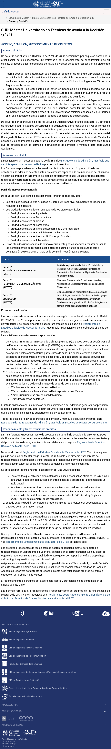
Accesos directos (12, 725)
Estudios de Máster (19, 18)
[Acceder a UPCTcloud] (106, 613)
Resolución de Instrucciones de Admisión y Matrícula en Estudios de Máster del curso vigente (54, 422)
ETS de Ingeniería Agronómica (23, 631)
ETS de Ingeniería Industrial (21, 639)
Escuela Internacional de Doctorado (25, 696)
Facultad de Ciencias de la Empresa (25, 664)
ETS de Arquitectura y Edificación (24, 680)
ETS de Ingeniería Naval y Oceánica (25, 648)
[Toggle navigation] (2, 4)
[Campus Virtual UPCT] (48, 613)
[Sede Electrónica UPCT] (23, 613)
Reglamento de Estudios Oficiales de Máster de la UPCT (54, 452)
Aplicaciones (10, 704)
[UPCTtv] (78, 613)
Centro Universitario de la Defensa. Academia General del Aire (38, 688)
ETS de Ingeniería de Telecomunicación (27, 656)
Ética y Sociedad (12, 711)
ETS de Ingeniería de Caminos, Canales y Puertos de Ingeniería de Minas (42, 672)
